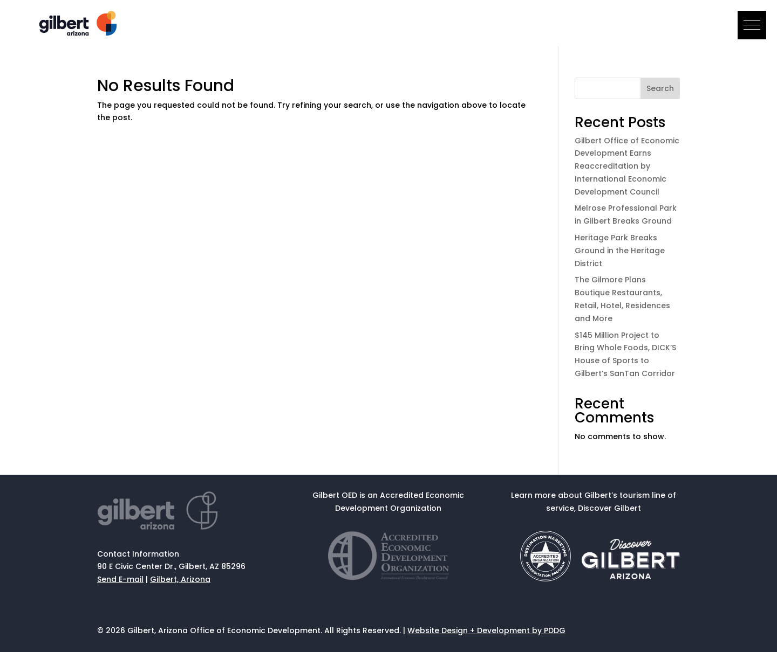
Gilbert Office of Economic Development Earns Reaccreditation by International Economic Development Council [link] (627, 166)
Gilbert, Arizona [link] (180, 579)
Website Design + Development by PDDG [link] (486, 630)
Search (660, 88)
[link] (79, 32)
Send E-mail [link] (120, 579)
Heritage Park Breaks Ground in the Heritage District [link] (620, 250)
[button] (752, 25)
